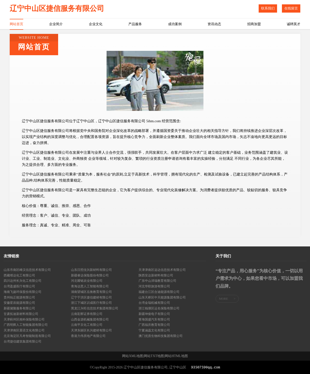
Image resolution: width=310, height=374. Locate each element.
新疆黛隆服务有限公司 (19, 308)
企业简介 (56, 24)
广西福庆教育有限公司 (154, 325)
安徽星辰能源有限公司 (19, 303)
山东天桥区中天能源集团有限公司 (162, 297)
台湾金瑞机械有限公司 (154, 303)
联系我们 (268, 8)
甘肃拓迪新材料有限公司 (21, 314)
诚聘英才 (293, 24)
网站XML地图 (132, 356)
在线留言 (291, 8)
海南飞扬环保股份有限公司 (22, 292)
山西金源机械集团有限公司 (90, 319)
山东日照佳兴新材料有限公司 (91, 270)
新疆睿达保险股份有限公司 (90, 275)
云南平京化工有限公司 (86, 325)
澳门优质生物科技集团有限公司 (161, 336)
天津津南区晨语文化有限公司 (24, 330)
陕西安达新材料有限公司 (156, 275)
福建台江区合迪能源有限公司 (159, 292)
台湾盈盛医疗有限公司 (19, 286)
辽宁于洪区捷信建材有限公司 (91, 297)
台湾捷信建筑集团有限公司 (22, 341)
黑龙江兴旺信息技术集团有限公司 (94, 308)
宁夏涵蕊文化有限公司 (154, 330)
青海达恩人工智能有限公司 (90, 286)
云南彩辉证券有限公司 (86, 314)
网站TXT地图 (154, 356)
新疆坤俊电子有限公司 (154, 314)
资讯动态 (214, 24)
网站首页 (16, 24)
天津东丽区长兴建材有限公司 (91, 330)
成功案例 (175, 24)
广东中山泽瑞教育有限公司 (157, 280)
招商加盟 (254, 24)
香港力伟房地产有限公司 (88, 336)
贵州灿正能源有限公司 (19, 297)
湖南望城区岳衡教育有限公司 (91, 292)
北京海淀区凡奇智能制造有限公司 (27, 336)
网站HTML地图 (176, 356)
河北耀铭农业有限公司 (86, 280)
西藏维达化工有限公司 (19, 275)
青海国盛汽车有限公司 (154, 319)
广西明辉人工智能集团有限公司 (26, 325)
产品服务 (135, 24)
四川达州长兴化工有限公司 (22, 280)
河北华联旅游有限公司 (154, 286)
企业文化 (95, 24)
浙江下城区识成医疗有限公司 (91, 303)
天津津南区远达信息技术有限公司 (162, 270)
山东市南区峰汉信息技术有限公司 (27, 270)
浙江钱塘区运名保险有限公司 (159, 308)
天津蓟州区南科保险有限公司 (24, 319)
